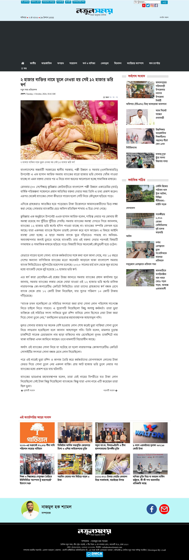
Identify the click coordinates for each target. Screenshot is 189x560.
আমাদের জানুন (49, 2)
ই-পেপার (25, 2)
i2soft (163, 550)
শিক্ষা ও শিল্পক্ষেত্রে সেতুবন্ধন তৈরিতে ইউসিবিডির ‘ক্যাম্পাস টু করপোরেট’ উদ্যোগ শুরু (36, 480)
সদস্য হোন (35, 2)
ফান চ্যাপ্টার (154, 63)
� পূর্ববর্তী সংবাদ (28, 391)
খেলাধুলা (105, 63)
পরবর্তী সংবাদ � (110, 391)
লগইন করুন (164, 18)
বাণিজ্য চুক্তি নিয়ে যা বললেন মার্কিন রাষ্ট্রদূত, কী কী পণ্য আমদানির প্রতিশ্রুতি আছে (148, 480)
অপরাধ (60, 63)
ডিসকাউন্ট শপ (79, 2)
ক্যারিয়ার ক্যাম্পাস (135, 63)
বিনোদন (117, 63)
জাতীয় (33, 63)
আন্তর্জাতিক (46, 63)
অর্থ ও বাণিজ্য (89, 63)
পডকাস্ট (60, 2)
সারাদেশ (73, 63)
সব (24, 68)
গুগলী (68, 2)
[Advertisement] (94, 40)
